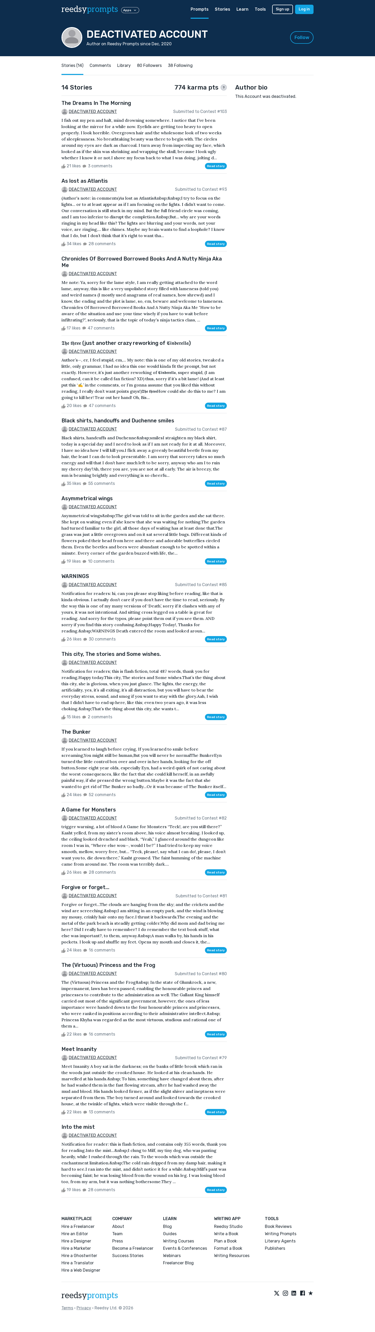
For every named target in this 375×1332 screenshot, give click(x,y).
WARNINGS (75, 576)
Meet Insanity (79, 1049)
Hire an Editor (74, 1233)
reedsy (89, 1296)
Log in (304, 9)
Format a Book (228, 1248)
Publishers (275, 1248)
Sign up (282, 9)
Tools (260, 9)
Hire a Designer (76, 1241)
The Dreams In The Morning (96, 103)
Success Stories (127, 1255)
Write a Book (226, 1233)
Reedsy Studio (228, 1226)
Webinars (172, 1255)
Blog (167, 1226)
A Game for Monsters (88, 810)
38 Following (180, 65)
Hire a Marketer (76, 1248)
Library (124, 65)
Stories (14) (72, 65)
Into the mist (78, 1127)
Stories (222, 9)
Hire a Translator (77, 1262)
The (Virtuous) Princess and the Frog (108, 965)
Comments (100, 65)
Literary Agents (280, 1241)
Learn (242, 9)
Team (117, 1233)
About (118, 1226)
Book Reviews (278, 1226)
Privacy (84, 1307)
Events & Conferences (185, 1248)
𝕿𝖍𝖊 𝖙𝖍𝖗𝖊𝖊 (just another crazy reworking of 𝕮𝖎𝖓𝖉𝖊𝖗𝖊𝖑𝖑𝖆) (126, 343)
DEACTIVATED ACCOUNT (93, 111)
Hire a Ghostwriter (79, 1255)
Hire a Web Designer (80, 1270)
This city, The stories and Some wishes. (111, 654)
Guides (170, 1233)
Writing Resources (231, 1255)
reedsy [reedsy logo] (89, 9)
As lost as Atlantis (84, 181)
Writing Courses (178, 1241)
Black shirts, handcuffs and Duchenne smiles (117, 420)
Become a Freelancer (132, 1248)
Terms (67, 1307)
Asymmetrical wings (87, 498)
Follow (302, 37)
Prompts (200, 9)
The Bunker (76, 732)
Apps (130, 10)
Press (117, 1241)
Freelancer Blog (178, 1262)
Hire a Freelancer (78, 1226)
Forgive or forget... (85, 887)
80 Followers (149, 65)
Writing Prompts (280, 1233)
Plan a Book (225, 1241)
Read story (216, 166)
